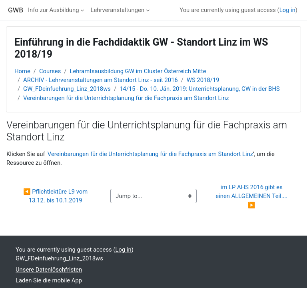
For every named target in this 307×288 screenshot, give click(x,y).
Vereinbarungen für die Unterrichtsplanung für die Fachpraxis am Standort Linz (126, 98)
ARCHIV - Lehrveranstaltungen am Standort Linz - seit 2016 (100, 80)
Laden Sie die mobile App (49, 280)
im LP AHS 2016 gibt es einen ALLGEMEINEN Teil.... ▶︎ (252, 196)
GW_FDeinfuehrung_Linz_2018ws (67, 88)
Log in (287, 10)
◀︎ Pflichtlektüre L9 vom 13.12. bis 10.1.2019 (56, 196)
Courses (50, 71)
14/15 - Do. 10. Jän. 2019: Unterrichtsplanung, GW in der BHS (200, 88)
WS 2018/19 (203, 80)
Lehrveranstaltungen (117, 10)
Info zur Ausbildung (53, 10)
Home (22, 71)
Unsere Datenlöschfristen (49, 269)
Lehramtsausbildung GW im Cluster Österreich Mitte (138, 71)
